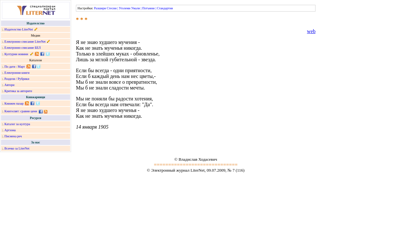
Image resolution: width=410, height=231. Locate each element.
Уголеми (124, 8)
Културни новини (16, 54)
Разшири (100, 8)
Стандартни (165, 8)
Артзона (10, 130)
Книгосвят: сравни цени (20, 111)
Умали (135, 8)
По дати (9, 66)
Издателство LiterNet (18, 29)
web (311, 31)
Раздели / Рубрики (16, 79)
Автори (9, 85)
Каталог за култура (17, 124)
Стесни (112, 8)
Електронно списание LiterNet (25, 41)
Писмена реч (13, 136)
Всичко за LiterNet (16, 148)
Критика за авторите (18, 91)
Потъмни (148, 8)
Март (21, 66)
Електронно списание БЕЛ (22, 47)
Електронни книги (16, 72)
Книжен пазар (14, 103)
